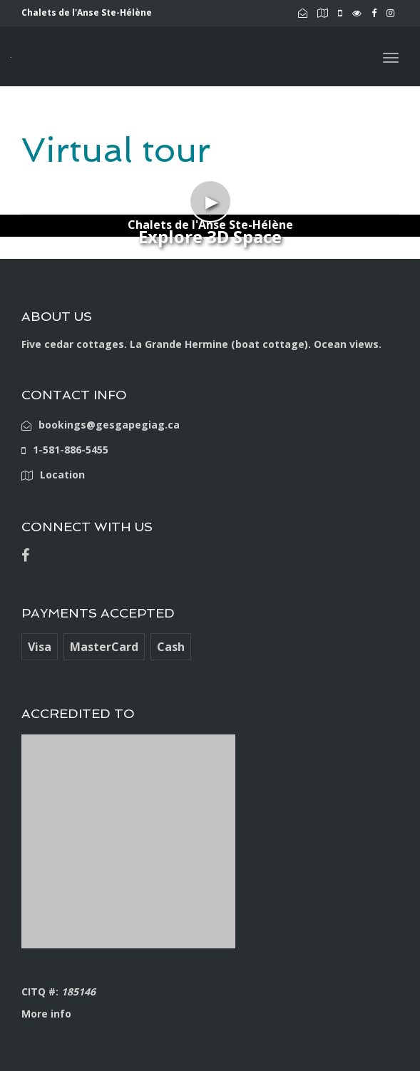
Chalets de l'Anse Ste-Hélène (210, 224)
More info (46, 1013)
